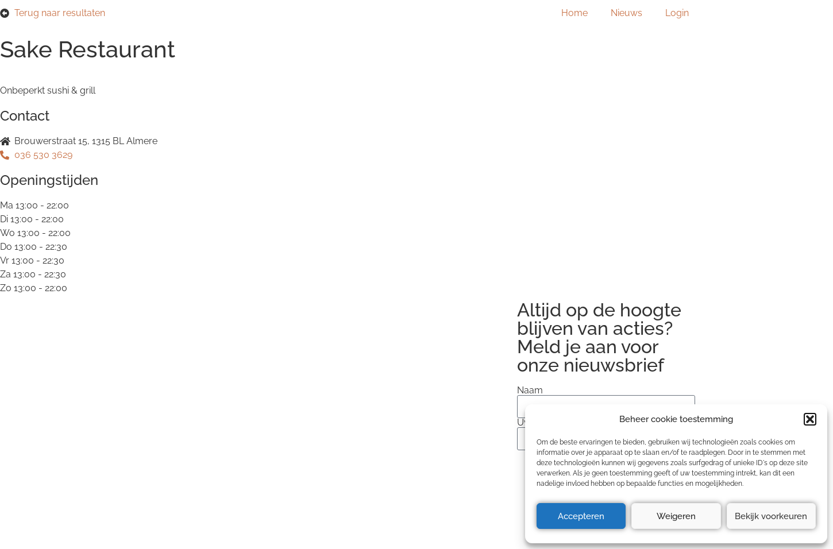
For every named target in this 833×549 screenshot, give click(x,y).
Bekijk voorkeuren (771, 516)
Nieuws (626, 12)
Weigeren (676, 516)
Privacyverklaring (174, 401)
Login (677, 12)
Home (574, 12)
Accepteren (581, 516)
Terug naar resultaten (59, 12)
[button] (810, 419)
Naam (530, 390)
